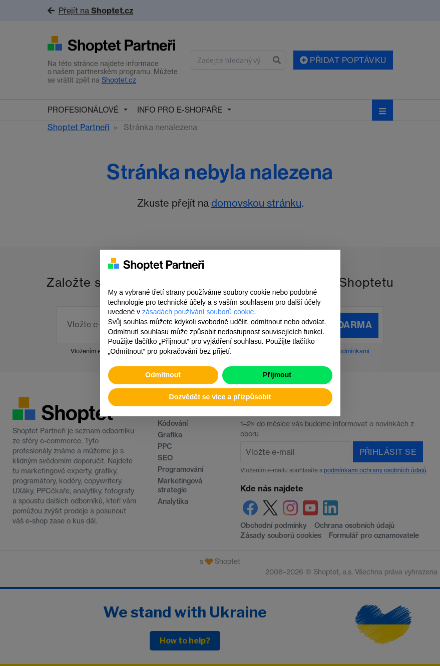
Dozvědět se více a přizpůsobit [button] (220, 397)
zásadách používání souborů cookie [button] (198, 312)
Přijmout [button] (277, 375)
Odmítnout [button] (163, 375)
